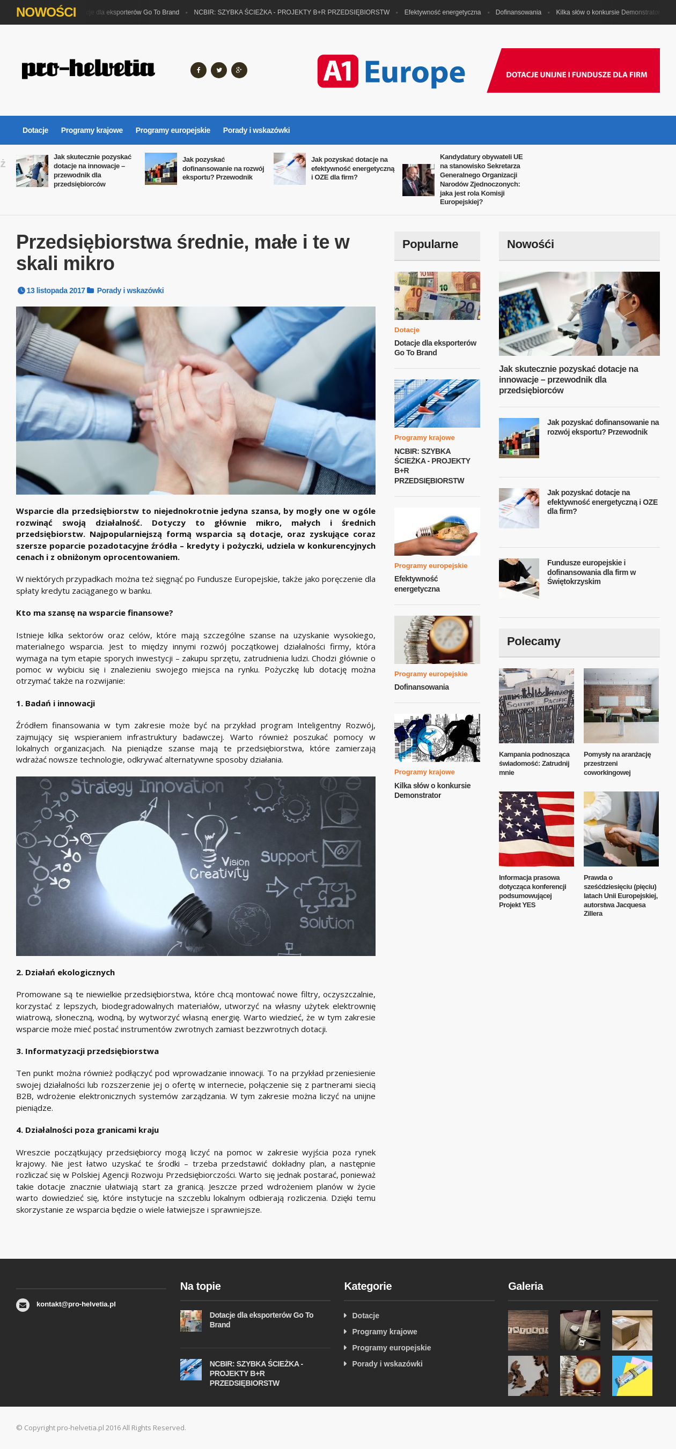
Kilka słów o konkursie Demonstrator (611, 12)
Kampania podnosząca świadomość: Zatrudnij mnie (534, 763)
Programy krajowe (92, 130)
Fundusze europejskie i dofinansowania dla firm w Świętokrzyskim (591, 572)
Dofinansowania (521, 12)
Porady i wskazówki (256, 130)
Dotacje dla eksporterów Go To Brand (128, 12)
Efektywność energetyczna (445, 12)
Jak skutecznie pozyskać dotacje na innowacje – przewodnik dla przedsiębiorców (92, 170)
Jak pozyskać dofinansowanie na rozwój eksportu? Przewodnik (223, 168)
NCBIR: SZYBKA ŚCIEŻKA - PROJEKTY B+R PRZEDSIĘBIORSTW (295, 12)
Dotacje (35, 130)
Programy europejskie (173, 130)
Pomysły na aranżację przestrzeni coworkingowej (617, 763)
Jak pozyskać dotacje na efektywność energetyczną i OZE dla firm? (352, 168)
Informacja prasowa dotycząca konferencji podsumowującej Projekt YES (532, 891)
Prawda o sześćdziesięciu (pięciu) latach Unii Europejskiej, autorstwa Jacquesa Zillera (621, 895)
